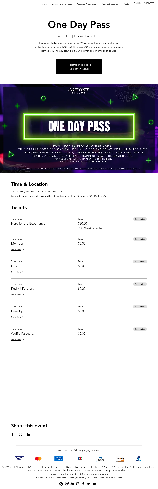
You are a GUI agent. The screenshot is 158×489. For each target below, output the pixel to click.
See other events (79, 68)
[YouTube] (94, 484)
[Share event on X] (20, 434)
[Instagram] (78, 484)
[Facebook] (83, 484)
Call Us (144, 3)
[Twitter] (89, 484)
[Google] (61, 484)
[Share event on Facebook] (12, 434)
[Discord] (72, 484)
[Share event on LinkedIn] (28, 434)
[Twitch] (67, 484)
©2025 (31, 470)
